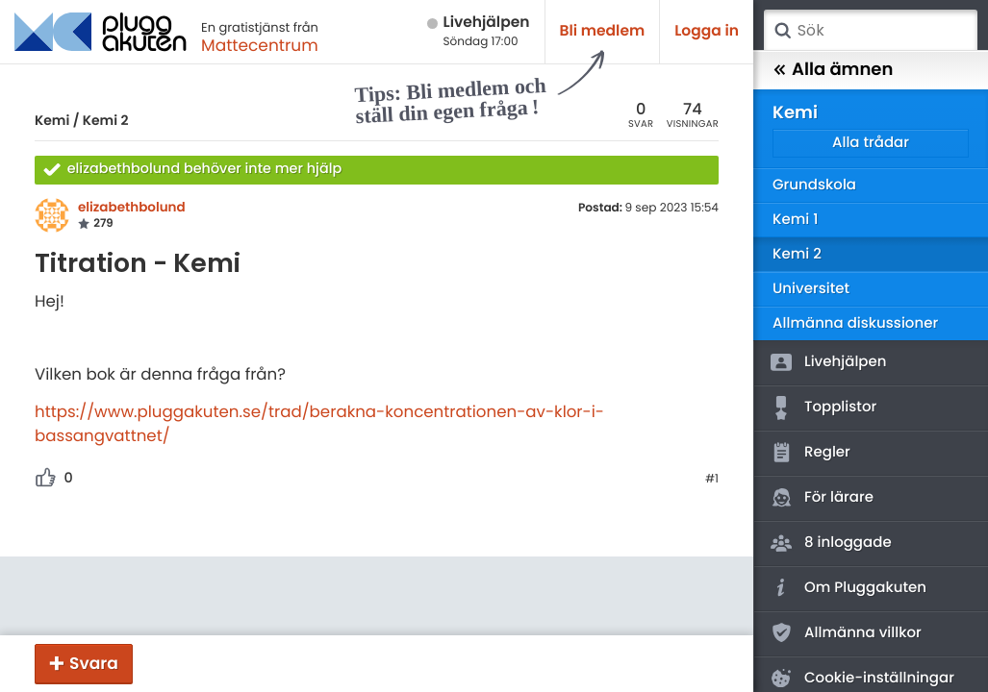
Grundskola (814, 185)
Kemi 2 (106, 120)
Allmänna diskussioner (855, 323)
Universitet (811, 289)
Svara (93, 663)
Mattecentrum (259, 45)
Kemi (52, 120)
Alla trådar (870, 143)
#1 (712, 479)
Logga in (706, 31)
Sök (782, 30)
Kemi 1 (795, 220)
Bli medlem (603, 31)
